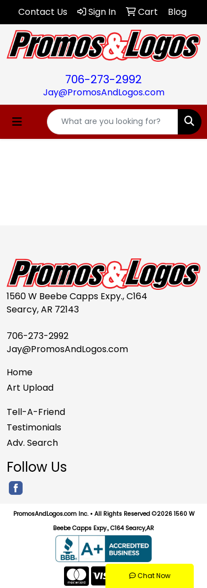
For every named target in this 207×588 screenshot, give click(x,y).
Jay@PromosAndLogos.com (103, 92)
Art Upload (30, 387)
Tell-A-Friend (36, 412)
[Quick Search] (112, 121)
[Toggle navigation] (17, 122)
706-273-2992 (103, 79)
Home (20, 372)
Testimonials (34, 427)
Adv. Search (32, 442)
